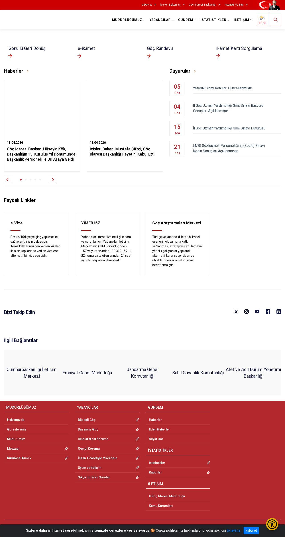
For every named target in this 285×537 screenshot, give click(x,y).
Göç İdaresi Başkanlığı (202, 4)
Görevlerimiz (16, 429)
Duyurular (156, 439)
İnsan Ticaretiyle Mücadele (97, 458)
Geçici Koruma (89, 448)
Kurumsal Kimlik (19, 458)
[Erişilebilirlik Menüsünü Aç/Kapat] (272, 524)
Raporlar (155, 472)
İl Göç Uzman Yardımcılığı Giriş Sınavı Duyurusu (237, 128)
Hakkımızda (15, 420)
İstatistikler (157, 463)
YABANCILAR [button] (160, 20)
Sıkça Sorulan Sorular (94, 477)
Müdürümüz (16, 439)
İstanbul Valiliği (234, 4)
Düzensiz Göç (88, 429)
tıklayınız (233, 530)
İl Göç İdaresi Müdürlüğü (167, 496)
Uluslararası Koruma (93, 439)
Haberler (155, 420)
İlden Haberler (159, 429)
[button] (7, 179)
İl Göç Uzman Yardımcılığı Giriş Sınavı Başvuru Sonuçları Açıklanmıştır (237, 108)
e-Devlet (147, 4)
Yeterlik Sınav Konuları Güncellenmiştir (237, 88)
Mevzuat (13, 448)
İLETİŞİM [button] (241, 20)
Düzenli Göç (87, 420)
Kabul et (251, 530)
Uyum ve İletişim (90, 467)
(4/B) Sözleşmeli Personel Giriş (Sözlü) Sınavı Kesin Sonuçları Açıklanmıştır (237, 148)
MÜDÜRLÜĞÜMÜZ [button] (127, 20)
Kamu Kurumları (161, 506)
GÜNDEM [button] (185, 20)
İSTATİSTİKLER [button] (213, 20)
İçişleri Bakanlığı (170, 4)
